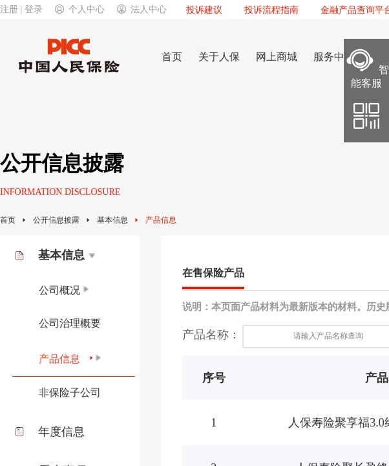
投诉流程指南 (271, 10)
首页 (8, 220)
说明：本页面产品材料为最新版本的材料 (269, 307)
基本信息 (112, 220)
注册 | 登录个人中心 (52, 9)
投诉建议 (204, 10)
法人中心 (142, 9)
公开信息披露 (56, 220)
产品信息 (160, 220)
